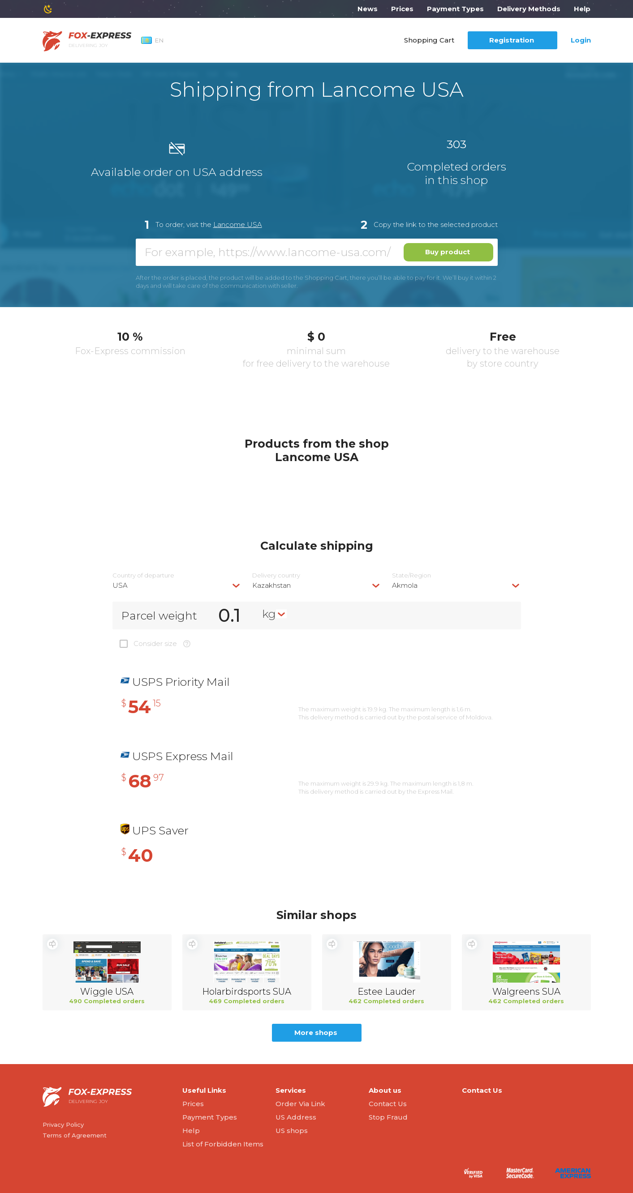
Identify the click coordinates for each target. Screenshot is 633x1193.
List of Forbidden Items (222, 1144)
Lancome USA (237, 224)
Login (581, 40)
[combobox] (176, 585)
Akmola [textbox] (405, 585)
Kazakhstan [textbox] (271, 585)
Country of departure (143, 575)
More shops (315, 1032)
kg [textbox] (269, 613)
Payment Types (455, 8)
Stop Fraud (388, 1117)
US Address (296, 1117)
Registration (511, 40)
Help (582, 8)
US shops (292, 1130)
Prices (402, 8)
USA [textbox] (120, 585)
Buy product (447, 252)
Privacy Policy (63, 1124)
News (367, 8)
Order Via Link (300, 1103)
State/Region (411, 575)
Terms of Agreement (75, 1135)
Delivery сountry (276, 575)
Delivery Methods (528, 8)
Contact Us (388, 1103)
